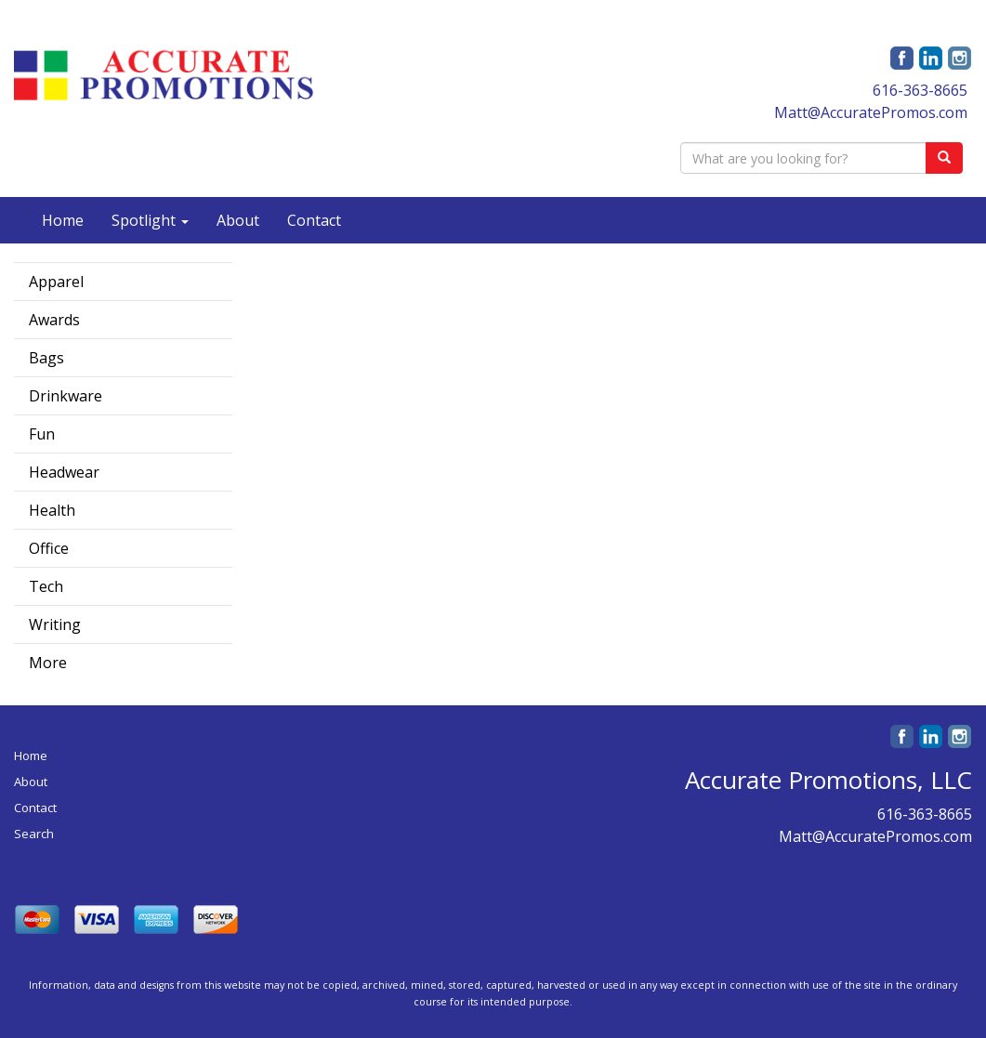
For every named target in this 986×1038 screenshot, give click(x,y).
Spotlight (150, 220)
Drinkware (65, 396)
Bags (46, 358)
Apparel (56, 281)
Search (34, 833)
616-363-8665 (920, 90)
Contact (314, 220)
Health (52, 510)
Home (63, 220)
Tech (46, 586)
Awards (54, 319)
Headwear (64, 472)
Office (49, 548)
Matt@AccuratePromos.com (870, 112)
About (238, 220)
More (48, 662)
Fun (42, 434)
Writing (55, 624)
